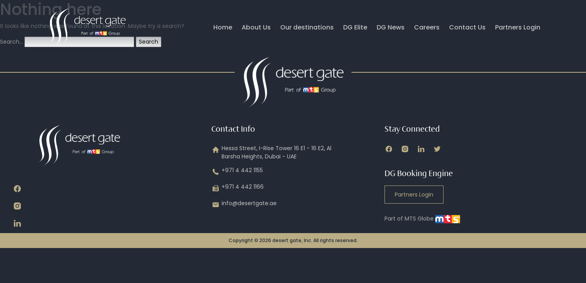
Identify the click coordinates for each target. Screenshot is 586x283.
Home (222, 27)
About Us (256, 27)
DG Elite (355, 27)
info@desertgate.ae (244, 204)
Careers (427, 27)
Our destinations (307, 27)
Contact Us (467, 27)
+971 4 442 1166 (237, 188)
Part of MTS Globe (422, 218)
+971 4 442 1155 (237, 171)
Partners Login (517, 27)
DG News (391, 27)
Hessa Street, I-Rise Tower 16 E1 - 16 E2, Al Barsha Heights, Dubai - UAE (271, 152)
